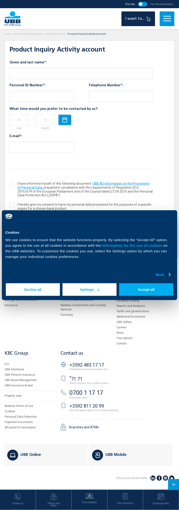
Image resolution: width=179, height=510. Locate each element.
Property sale (13, 395)
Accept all (146, 289)
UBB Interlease (14, 369)
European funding (128, 300)
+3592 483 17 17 (86, 365)
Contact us (72, 353)
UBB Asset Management (21, 380)
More (160, 275)
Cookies (10, 411)
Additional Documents (131, 316)
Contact (122, 343)
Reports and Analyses (131, 306)
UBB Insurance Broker (19, 385)
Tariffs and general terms (133, 311)
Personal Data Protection (21, 416)
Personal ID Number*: (28, 85)
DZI (7, 364)
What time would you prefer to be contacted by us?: (54, 109)
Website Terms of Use (19, 406)
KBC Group (16, 353)
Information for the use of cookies (132, 245)
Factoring (67, 314)
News (120, 332)
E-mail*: (16, 136)
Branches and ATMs (84, 427)
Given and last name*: (28, 62)
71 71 (76, 379)
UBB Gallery (124, 322)
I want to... (138, 18)
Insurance (11, 305)
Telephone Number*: (105, 85)
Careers (122, 327)
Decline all (32, 289)
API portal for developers (20, 427)
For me (130, 4)
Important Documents (19, 422)
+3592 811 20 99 (86, 406)
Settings (89, 289)
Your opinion (124, 338)
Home (8, 33)
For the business (161, 4)
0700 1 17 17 (86, 392)
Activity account (55, 33)
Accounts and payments (28, 33)
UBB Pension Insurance (20, 374)
